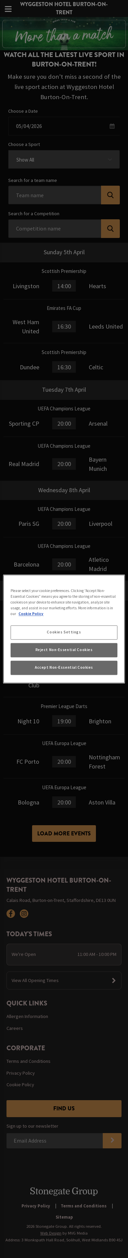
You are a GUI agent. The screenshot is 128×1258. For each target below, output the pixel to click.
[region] (64, 628)
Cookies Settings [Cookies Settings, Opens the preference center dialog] (64, 632)
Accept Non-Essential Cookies (64, 667)
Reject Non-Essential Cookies (64, 650)
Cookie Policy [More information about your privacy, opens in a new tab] (30, 614)
